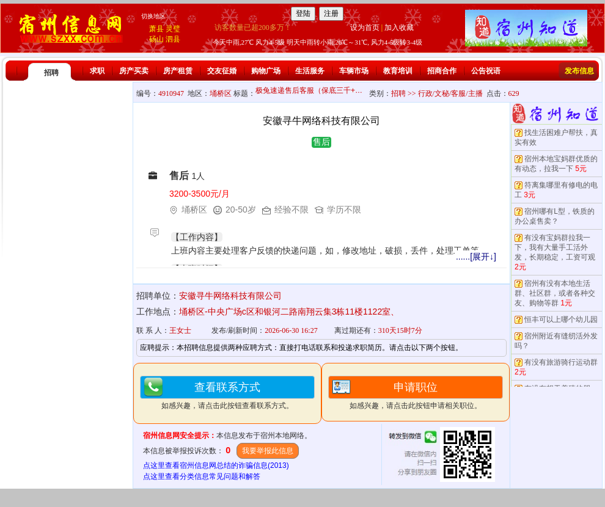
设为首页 (365, 27)
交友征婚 (222, 71)
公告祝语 (486, 71)
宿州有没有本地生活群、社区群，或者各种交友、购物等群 (555, 293)
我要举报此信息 (267, 451)
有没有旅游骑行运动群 (561, 362)
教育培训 (398, 71)
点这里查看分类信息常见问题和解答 (201, 476)
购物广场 (265, 71)
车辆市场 (354, 71)
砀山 (156, 39)
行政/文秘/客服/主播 (450, 93)
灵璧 (173, 28)
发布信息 (579, 71)
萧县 (156, 28)
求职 (97, 71)
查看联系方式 (227, 387)
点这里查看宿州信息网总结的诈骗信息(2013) (216, 465)
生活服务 (309, 71)
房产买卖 (133, 71)
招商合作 (442, 71)
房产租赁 (178, 71)
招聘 (51, 72)
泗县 (173, 39)
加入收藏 (399, 27)
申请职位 (416, 387)
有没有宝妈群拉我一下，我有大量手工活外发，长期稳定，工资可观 (555, 247)
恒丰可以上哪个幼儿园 (561, 319)
